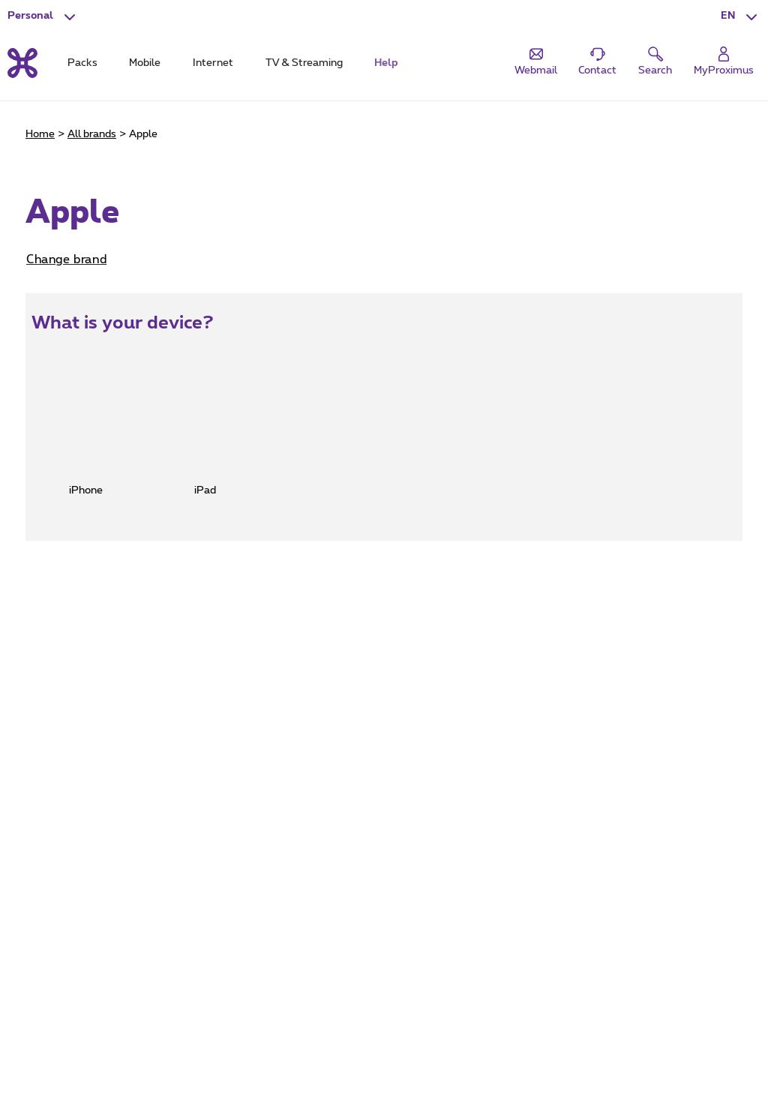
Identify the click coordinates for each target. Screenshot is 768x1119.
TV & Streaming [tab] (304, 63)
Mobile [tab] (144, 63)
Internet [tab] (213, 63)
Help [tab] (386, 63)
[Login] (723, 62)
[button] (740, 17)
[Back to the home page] (23, 63)
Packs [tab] (83, 63)
